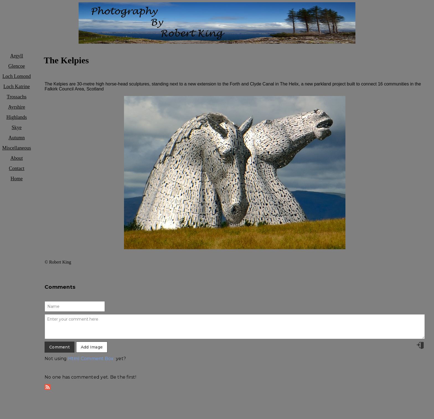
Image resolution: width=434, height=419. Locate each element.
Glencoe (16, 66)
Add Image (92, 347)
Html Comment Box (91, 358)
